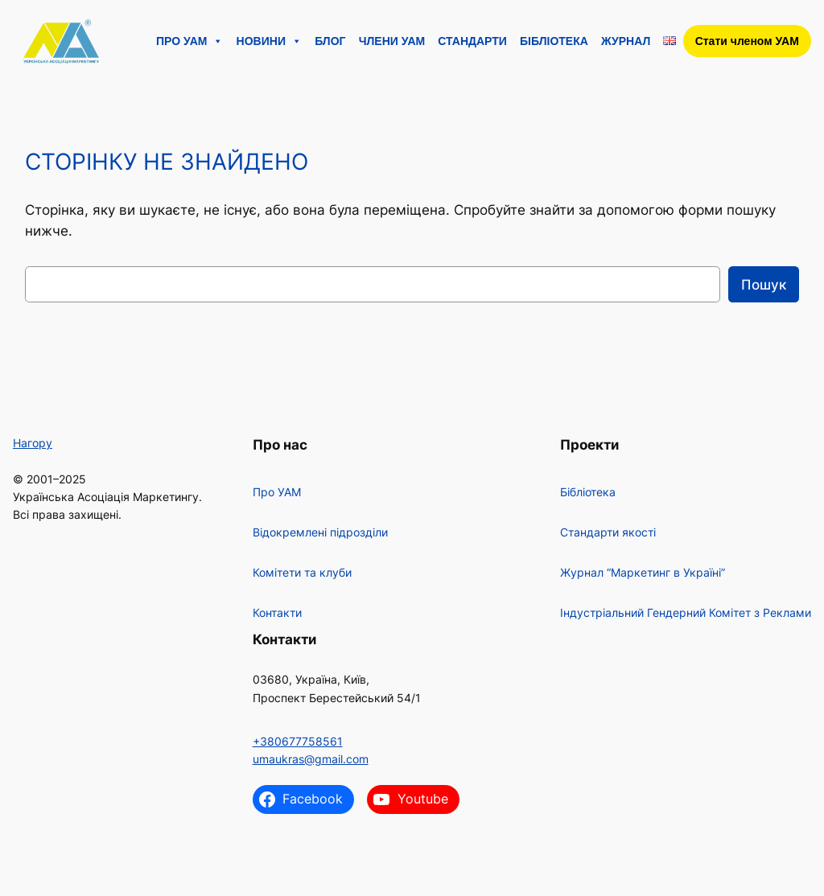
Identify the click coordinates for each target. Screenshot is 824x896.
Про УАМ (189, 41)
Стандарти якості (608, 532)
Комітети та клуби (302, 572)
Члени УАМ (392, 41)
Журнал (625, 41)
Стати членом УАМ (747, 41)
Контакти (277, 612)
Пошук (763, 285)
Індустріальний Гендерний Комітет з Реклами (685, 612)
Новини (269, 41)
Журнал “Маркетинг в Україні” (642, 572)
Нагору (32, 443)
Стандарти (472, 41)
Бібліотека (554, 41)
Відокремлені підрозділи (320, 532)
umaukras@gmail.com (311, 759)
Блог (330, 41)
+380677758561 (298, 741)
